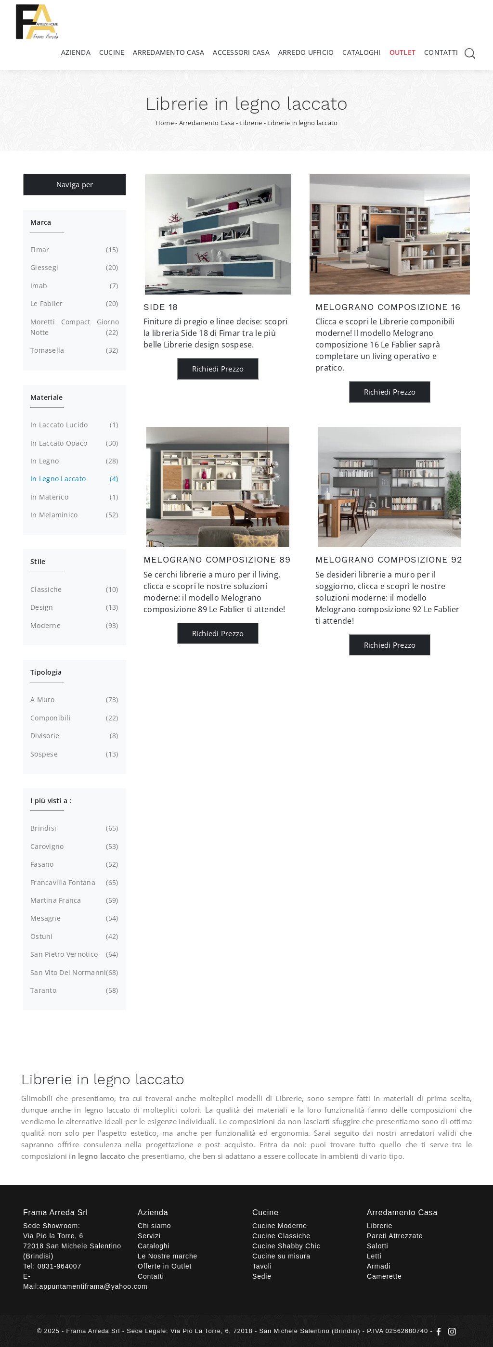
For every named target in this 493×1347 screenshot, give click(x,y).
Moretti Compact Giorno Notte (74, 327)
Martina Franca (73, 900)
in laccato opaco (73, 443)
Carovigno (73, 846)
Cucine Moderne (279, 1226)
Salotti (378, 1246)
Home (165, 122)
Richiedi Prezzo (218, 368)
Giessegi (73, 267)
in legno (73, 461)
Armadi (378, 1266)
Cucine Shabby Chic (286, 1246)
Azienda (76, 52)
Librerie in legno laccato (302, 122)
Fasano (73, 864)
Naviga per (74, 184)
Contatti (441, 52)
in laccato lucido (73, 425)
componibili (73, 718)
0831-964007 (59, 1266)
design (73, 607)
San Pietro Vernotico (73, 954)
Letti (374, 1256)
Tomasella (73, 350)
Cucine (112, 52)
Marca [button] (40, 222)
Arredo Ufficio (306, 52)
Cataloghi (361, 52)
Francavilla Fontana (73, 882)
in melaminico (73, 515)
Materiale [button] (46, 397)
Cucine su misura (281, 1256)
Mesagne (73, 918)
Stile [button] (37, 561)
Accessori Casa (241, 52)
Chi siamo (154, 1226)
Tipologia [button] (46, 672)
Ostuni (73, 936)
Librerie (250, 122)
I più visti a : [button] (51, 800)
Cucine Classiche (281, 1236)
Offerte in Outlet (165, 1266)
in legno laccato (73, 479)
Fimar (73, 249)
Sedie (262, 1276)
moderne (73, 625)
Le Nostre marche (167, 1256)
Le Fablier (73, 303)
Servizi (149, 1236)
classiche (73, 589)
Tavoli (262, 1266)
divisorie (73, 736)
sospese (73, 754)
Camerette (384, 1276)
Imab (73, 286)
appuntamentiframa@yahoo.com (93, 1286)
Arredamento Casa (168, 52)
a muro (73, 699)
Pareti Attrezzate (395, 1236)
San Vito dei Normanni (73, 972)
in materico (73, 497)
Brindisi (73, 828)
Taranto (73, 990)
